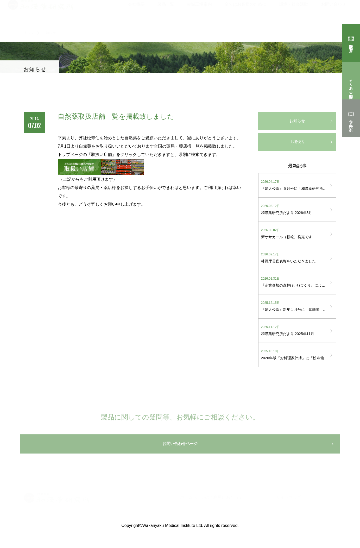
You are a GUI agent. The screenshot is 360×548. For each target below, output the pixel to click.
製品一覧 (165, 11)
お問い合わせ (333, 11)
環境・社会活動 (293, 11)
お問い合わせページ (180, 454)
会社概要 (136, 11)
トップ (29, 33)
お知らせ (297, 121)
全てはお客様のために (245, 11)
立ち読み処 (351, 121)
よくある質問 (351, 83)
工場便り (297, 144)
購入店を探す (351, 46)
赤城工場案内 (199, 11)
